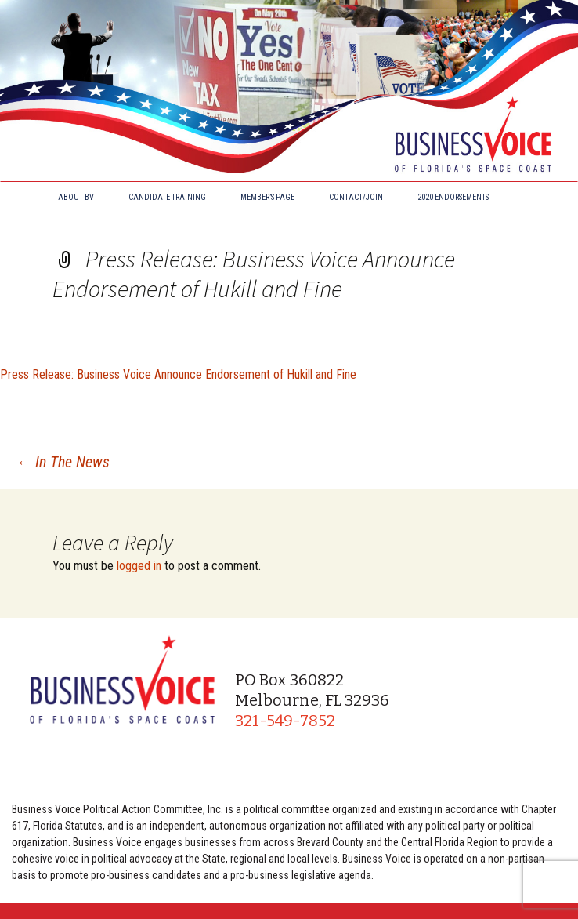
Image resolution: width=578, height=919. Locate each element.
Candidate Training (167, 197)
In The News (63, 461)
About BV (76, 197)
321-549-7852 (285, 720)
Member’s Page (267, 197)
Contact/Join (356, 197)
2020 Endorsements (453, 197)
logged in (139, 565)
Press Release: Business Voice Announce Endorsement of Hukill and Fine (178, 374)
